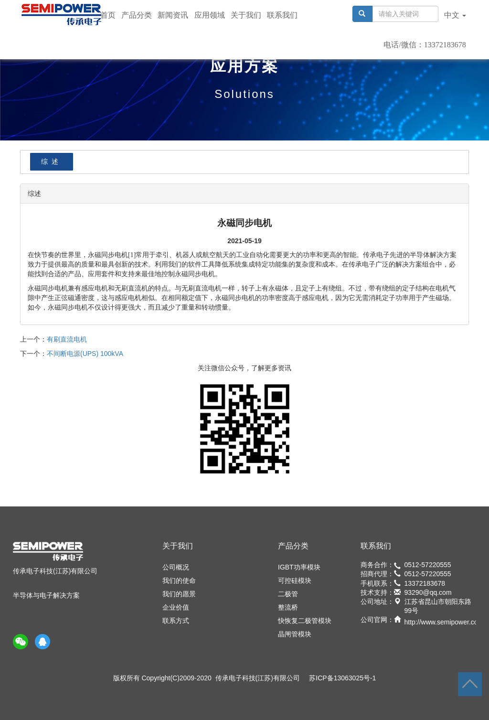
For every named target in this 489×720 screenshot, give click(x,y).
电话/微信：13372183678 (424, 45)
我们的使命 (179, 580)
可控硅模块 (294, 580)
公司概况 (175, 567)
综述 (51, 161)
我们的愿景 (179, 594)
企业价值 (175, 607)
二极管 (288, 594)
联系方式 (175, 620)
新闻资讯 (173, 15)
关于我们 (246, 15)
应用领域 (209, 15)
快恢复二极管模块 (304, 620)
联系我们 (282, 15)
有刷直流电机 (67, 339)
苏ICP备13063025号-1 (342, 678)
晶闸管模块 (294, 634)
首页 (108, 15)
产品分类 (136, 15)
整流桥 (288, 607)
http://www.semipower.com (444, 622)
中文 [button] (455, 15)
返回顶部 (470, 684)
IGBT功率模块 (299, 567)
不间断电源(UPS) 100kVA (85, 353)
